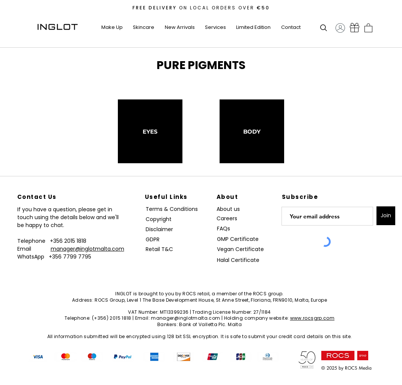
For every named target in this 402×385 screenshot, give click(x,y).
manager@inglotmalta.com (87, 249)
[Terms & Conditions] (173, 209)
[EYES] (150, 131)
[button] (112, 27)
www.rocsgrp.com (312, 318)
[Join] (385, 215)
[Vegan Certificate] (240, 249)
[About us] (230, 209)
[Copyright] (160, 219)
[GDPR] (157, 239)
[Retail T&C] (161, 249)
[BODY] (252, 131)
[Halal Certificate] (240, 260)
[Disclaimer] (161, 229)
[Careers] (230, 218)
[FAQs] (226, 228)
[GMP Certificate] (238, 239)
